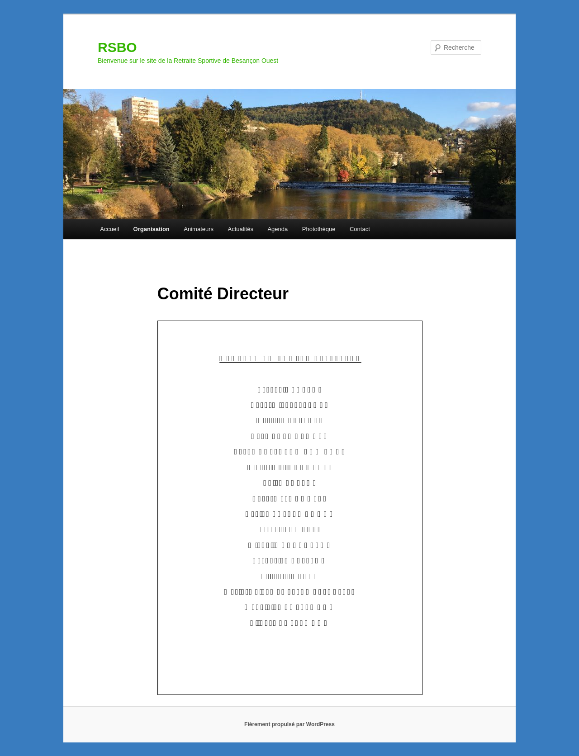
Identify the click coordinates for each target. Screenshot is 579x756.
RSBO (117, 47)
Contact (360, 229)
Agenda (277, 229)
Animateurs (199, 229)
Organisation (151, 229)
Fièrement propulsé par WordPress (289, 724)
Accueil (109, 229)
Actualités (240, 229)
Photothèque (319, 229)
